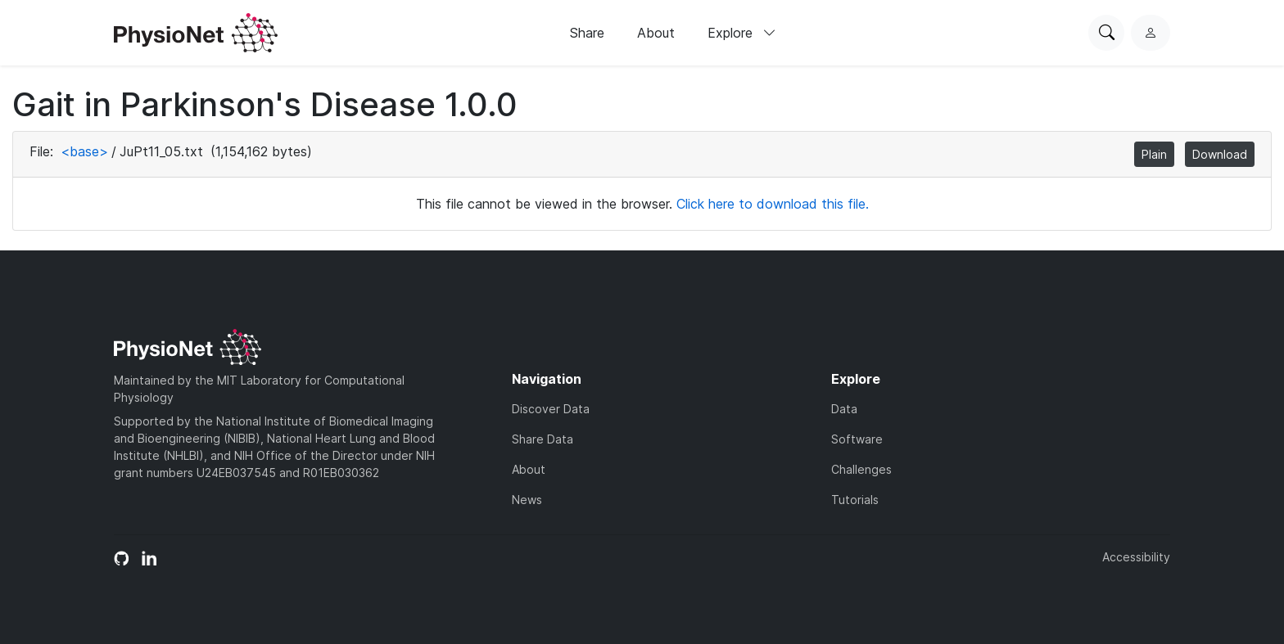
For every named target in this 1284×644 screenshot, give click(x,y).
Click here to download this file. (772, 204)
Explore (742, 33)
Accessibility (1136, 557)
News (527, 500)
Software (857, 439)
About (656, 33)
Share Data (542, 439)
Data (844, 409)
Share (587, 33)
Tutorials (855, 500)
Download (1219, 154)
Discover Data (551, 409)
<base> (84, 151)
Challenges (861, 469)
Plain (1154, 154)
